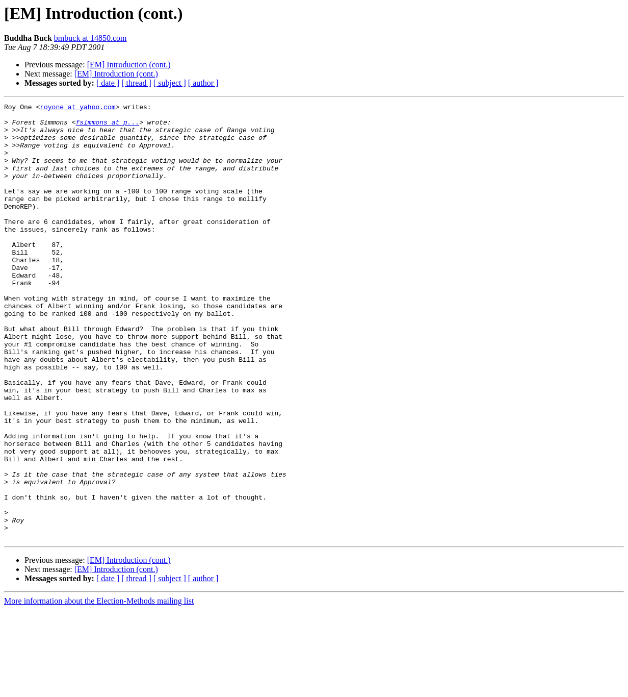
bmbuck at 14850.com (90, 38)
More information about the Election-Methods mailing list (99, 688)
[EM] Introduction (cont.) (129, 64)
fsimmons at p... (107, 126)
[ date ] (107, 83)
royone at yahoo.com (77, 108)
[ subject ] (169, 83)
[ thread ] (136, 83)
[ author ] (203, 83)
